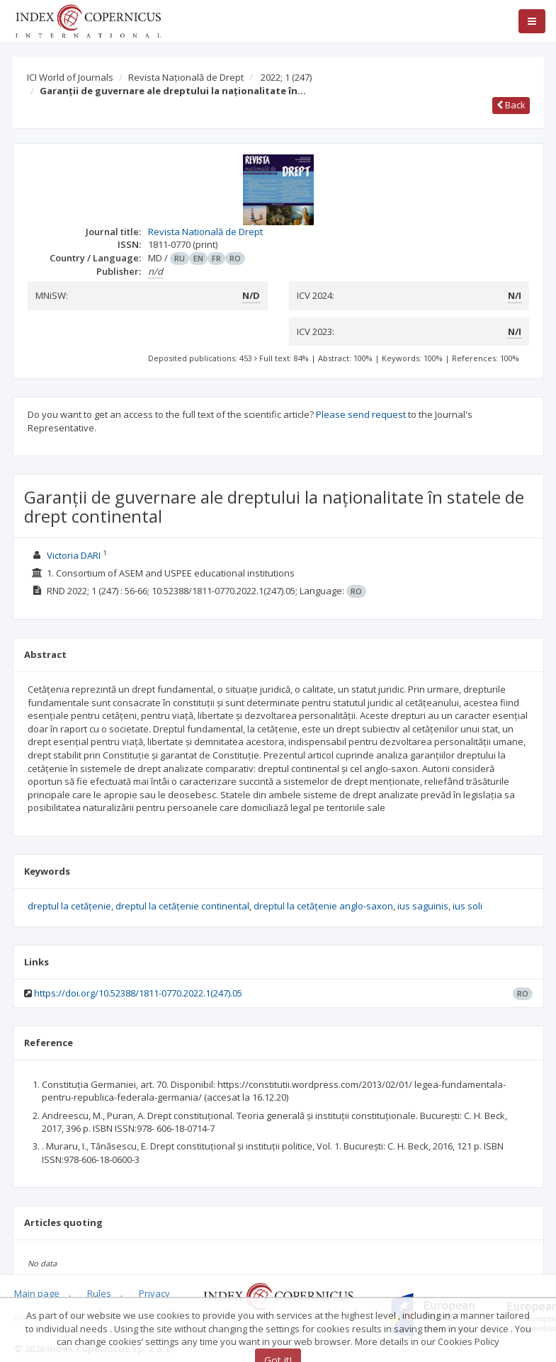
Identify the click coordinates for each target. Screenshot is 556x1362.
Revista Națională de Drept (186, 77)
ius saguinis (422, 906)
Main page (36, 1293)
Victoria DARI (74, 555)
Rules (99, 1293)
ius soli (467, 906)
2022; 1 (286, 77)
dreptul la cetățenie (69, 906)
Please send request (361, 414)
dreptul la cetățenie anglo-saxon (323, 906)
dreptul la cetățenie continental (182, 906)
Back (511, 104)
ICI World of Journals (70, 77)
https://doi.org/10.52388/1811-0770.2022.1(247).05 (138, 993)
